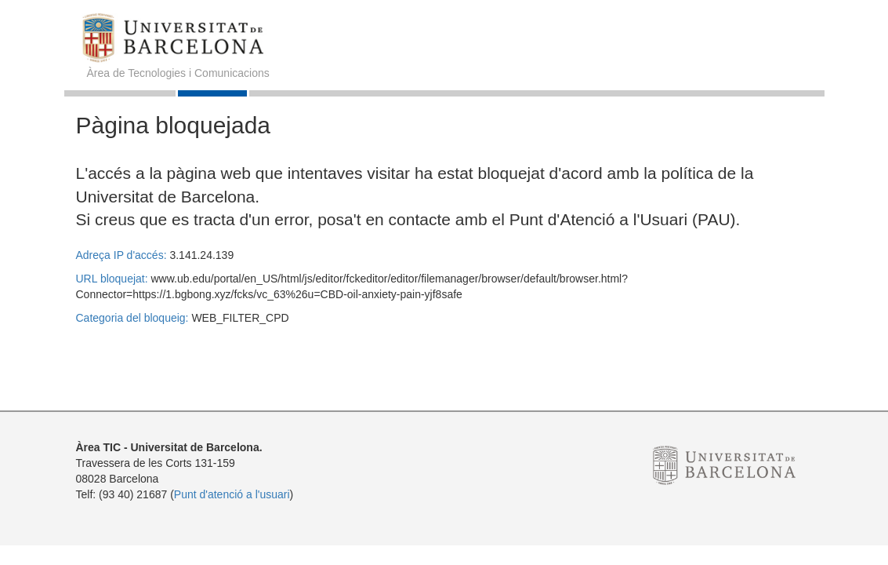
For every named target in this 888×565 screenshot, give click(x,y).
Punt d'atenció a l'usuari (232, 494)
